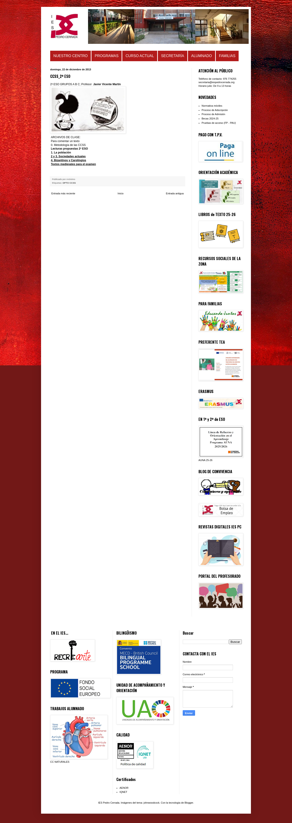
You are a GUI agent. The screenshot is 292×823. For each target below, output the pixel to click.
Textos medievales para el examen (73, 164)
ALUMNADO (201, 56)
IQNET (123, 792)
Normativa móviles (212, 105)
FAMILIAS (227, 56)
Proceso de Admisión (213, 114)
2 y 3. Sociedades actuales (68, 156)
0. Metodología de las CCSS (68, 145)
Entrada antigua (175, 193)
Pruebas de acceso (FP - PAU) (219, 122)
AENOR (124, 787)
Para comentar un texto (65, 141)
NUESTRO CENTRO (70, 56)
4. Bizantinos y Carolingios (68, 160)
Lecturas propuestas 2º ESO (69, 148)
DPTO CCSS (69, 183)
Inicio (121, 193)
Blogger (189, 802)
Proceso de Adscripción (215, 110)
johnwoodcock (151, 802)
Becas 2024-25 (210, 118)
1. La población (61, 152)
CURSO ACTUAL (139, 56)
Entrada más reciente (63, 193)
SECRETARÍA (172, 56)
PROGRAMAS (106, 56)
